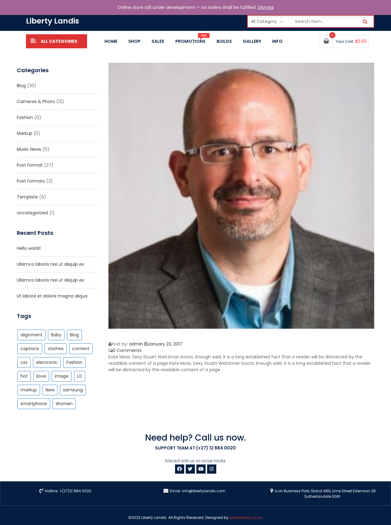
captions (29, 349)
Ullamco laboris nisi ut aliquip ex (50, 264)
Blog (21, 86)
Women (64, 404)
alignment (31, 335)
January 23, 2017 (163, 344)
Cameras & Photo (36, 101)
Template (27, 197)
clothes (56, 349)
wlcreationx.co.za (245, 517)
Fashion (25, 117)
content (81, 349)
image (61, 376)
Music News (29, 149)
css (23, 362)
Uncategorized (32, 213)
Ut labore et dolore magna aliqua (52, 296)
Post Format (30, 165)
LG (79, 376)
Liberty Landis (52, 21)
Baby (56, 335)
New (50, 390)
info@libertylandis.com (203, 491)
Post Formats (31, 181)
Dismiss (266, 7)
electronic (47, 362)
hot (24, 376)
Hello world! (29, 248)
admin (136, 344)
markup (28, 390)
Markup (24, 133)
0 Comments (124, 350)
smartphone (33, 404)
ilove (41, 376)
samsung (73, 390)
